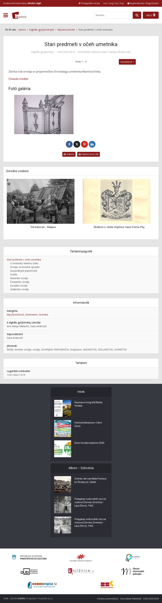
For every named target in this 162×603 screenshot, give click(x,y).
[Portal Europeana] (133, 558)
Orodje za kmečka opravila (24, 267)
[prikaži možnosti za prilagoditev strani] (89, 3)
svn (105, 3)
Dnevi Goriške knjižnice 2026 (89, 443)
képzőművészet (15, 314)
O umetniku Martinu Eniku (24, 263)
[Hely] (151, 15)
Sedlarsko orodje (19, 289)
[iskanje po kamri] (113, 15)
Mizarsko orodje (19, 278)
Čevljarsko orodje (19, 281)
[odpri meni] (5, 15)
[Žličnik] (43, 114)
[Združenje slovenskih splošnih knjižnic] (81, 571)
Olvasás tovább (18, 79)
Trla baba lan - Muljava (43, 227)
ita (116, 3)
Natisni (69, 154)
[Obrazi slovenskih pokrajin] (133, 571)
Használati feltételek (131, 598)
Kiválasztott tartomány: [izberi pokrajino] (22, 3)
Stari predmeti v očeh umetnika (24, 259)
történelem (31, 314)
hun (122, 3)
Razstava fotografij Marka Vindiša (88, 404)
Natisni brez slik (89, 154)
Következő (126, 61)
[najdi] (137, 15)
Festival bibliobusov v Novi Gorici (88, 424)
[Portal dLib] (29, 571)
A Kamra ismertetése (107, 598)
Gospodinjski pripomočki (23, 270)
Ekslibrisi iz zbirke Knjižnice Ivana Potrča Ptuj (119, 227)
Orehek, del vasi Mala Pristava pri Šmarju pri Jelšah (90, 480)
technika (43, 314)
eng (111, 3)
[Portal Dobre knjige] (42, 585)
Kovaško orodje (19, 285)
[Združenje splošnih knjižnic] (107, 585)
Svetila (13, 274)
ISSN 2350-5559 (151, 598)
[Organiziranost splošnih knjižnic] (81, 558)
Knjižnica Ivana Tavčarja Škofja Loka (111, 51)
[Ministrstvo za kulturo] (29, 557)
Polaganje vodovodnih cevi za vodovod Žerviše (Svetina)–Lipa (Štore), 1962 (90, 502)
